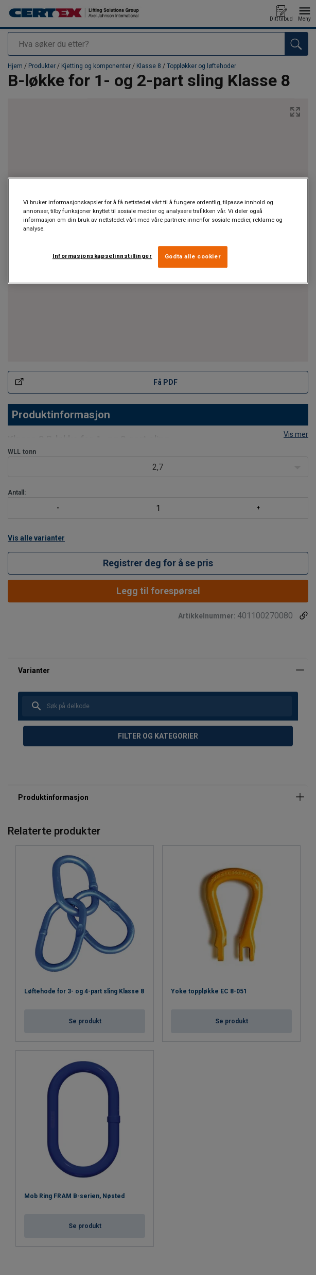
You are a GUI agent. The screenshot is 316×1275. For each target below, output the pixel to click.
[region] (158, 230)
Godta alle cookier (193, 256)
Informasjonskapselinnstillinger (102, 255)
